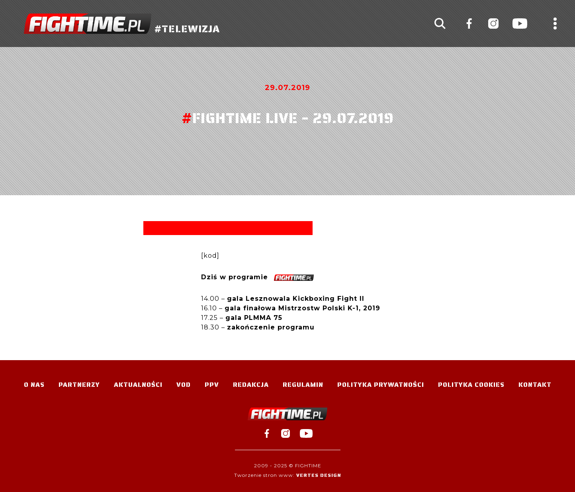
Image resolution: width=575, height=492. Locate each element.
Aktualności (138, 385)
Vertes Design (318, 475)
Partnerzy (79, 385)
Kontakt (535, 385)
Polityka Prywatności (380, 385)
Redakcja (251, 385)
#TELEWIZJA (122, 24)
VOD (183, 385)
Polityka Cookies (471, 385)
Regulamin (303, 385)
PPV (212, 385)
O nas (34, 385)
